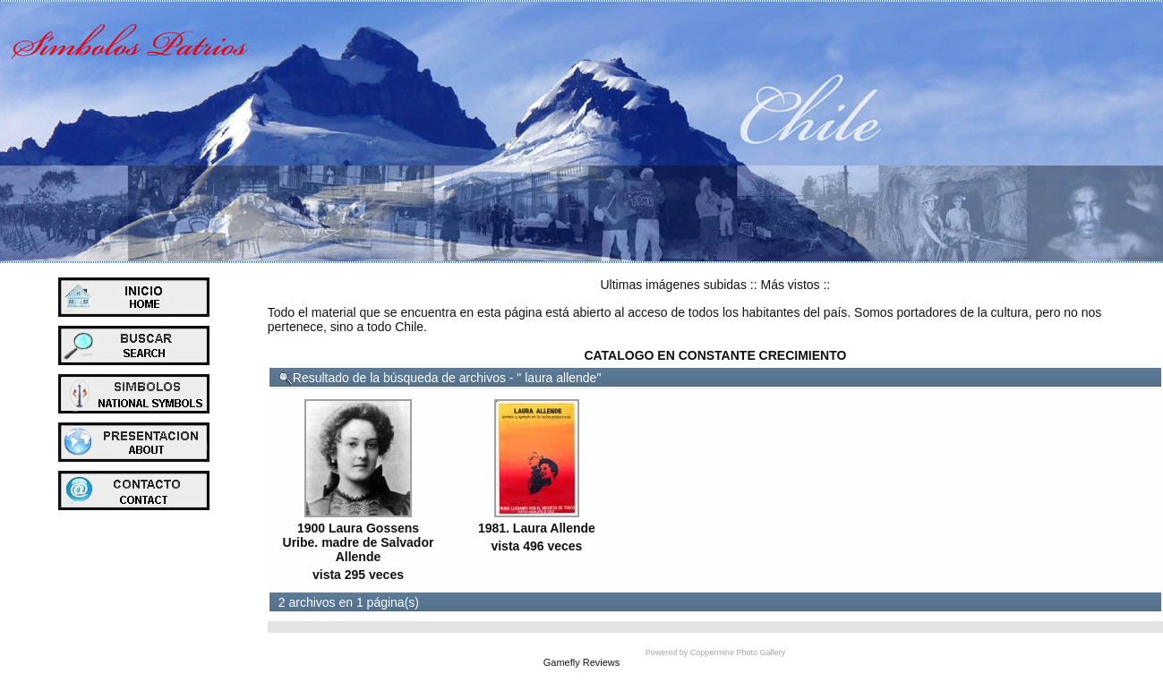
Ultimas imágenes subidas (674, 284)
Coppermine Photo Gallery (737, 652)
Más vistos (789, 284)
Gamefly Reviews (581, 662)
